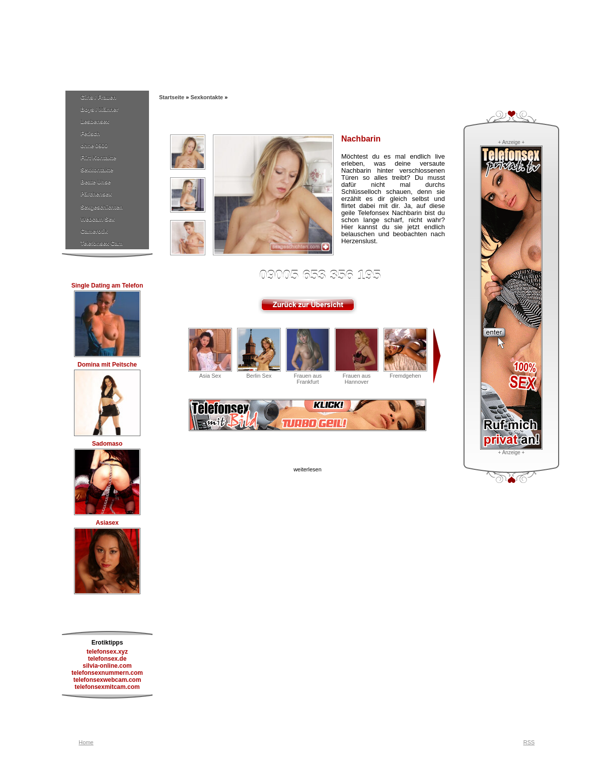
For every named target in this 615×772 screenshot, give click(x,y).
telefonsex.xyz (107, 651)
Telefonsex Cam (102, 243)
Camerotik (94, 231)
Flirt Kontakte (98, 158)
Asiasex (107, 522)
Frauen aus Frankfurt (308, 379)
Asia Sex (210, 376)
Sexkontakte (97, 170)
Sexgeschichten (102, 207)
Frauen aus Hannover (357, 379)
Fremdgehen (405, 376)
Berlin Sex (258, 376)
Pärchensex (96, 194)
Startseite (171, 97)
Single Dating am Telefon (107, 285)
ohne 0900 (94, 146)
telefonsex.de (107, 658)
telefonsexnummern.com (107, 672)
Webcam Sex (98, 219)
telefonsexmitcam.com (106, 686)
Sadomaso (107, 443)
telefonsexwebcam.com (107, 679)
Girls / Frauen (98, 97)
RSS (529, 742)
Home (86, 742)
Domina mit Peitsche (107, 364)
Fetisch (90, 133)
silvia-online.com (107, 665)
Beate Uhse (96, 182)
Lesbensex (95, 121)
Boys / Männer (99, 109)
